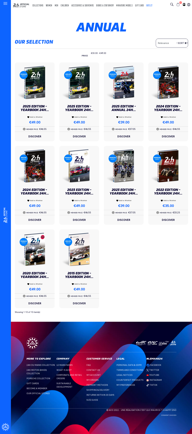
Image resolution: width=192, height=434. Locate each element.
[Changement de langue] (5, 215)
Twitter (152, 370)
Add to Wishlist (34, 117)
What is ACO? (64, 370)
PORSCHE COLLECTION (38, 378)
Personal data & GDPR (129, 365)
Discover (34, 136)
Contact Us (93, 370)
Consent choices (168, 415)
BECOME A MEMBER (37, 388)
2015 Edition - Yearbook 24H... (79, 275)
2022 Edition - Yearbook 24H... (168, 191)
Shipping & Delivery (97, 390)
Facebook (153, 365)
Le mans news (65, 365)
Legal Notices (124, 375)
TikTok (151, 385)
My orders (92, 380)
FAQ (88, 365)
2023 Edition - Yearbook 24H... (79, 191)
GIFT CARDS (33, 383)
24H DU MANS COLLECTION (41, 365)
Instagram (154, 380)
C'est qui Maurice (150, 410)
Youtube (152, 375)
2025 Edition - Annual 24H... (124, 108)
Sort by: (183, 43)
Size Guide (92, 399)
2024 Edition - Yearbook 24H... (168, 108)
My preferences (125, 385)
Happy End (170, 410)
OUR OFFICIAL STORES (38, 393)
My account (93, 375)
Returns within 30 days (100, 395)
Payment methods (97, 385)
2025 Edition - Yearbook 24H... (35, 108)
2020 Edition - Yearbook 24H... (35, 275)
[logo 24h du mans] (21, 4)
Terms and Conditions (129, 370)
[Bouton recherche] (172, 4)
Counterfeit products (129, 380)
